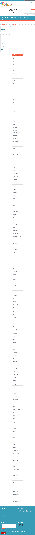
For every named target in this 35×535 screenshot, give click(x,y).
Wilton (13, 476)
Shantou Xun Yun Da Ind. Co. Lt (17, 409)
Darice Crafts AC (15, 189)
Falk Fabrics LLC (15, 221)
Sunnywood (14, 425)
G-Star (13, 246)
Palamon (14, 349)
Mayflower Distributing (15, 326)
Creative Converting (3, 40)
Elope (13, 217)
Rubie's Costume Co (15, 399)
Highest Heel (14, 279)
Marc (13, 323)
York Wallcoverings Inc (16, 494)
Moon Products (15, 333)
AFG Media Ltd (15, 79)
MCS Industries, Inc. (15, 327)
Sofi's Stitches (14, 416)
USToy (13, 472)
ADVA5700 (14, 74)
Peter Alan (14, 358)
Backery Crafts (14, 99)
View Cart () (32, 0)
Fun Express (14, 240)
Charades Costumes (15, 154)
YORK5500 (14, 497)
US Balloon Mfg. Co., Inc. (16, 469)
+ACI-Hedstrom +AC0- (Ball (16, 58)
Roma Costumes (15, 390)
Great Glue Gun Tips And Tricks (23, 510)
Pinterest (19, 525)
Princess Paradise (15, 368)
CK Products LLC (15, 161)
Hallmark (2, 49)
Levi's (13, 308)
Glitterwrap (14, 256)
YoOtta (13, 488)
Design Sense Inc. (15, 199)
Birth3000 (14, 124)
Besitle (13, 117)
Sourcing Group (15, 421)
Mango (13, 320)
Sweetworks (14, 431)
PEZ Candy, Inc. (15, 361)
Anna (13, 92)
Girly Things (14, 255)
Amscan (14, 86)
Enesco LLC (14, 220)
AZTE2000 (14, 95)
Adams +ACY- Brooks (15, 71)
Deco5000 (14, 195)
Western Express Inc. (15, 475)
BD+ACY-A (14, 105)
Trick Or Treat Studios (15, 450)
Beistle (13, 108)
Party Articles (20, 508)
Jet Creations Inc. (15, 295)
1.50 (13, 61)
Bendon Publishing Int (15, 111)
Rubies (13, 400)
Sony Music (14, 419)
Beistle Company (3, 46)
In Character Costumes (16, 283)
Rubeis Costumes (15, 396)
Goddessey (14, 259)
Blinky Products (15, 135)
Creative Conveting (15, 177)
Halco (13, 268)
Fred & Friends (14, 237)
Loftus (13, 311)
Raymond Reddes (15, 386)
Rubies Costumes (3, 38)
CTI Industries (14, 183)
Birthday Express (3, 35)
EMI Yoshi (14, 218)
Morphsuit (14, 336)
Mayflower (14, 324)
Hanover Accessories (15, 271)
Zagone (14, 498)
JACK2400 (14, 288)
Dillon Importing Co (15, 201)
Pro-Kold (14, 371)
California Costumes (15, 147)
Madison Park (14, 317)
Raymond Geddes (15, 383)
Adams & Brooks (15, 70)
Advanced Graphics (15, 76)
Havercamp (14, 274)
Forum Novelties (15, 230)
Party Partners (14, 355)
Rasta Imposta (14, 380)
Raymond (14, 381)
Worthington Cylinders (15, 478)
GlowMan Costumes (15, 258)
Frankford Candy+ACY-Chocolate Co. (17, 236)
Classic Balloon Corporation (16, 163)
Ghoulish (14, 252)
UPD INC (14, 466)
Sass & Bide (14, 403)
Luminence (14, 314)
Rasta (13, 378)
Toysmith (14, 444)
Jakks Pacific (14, 291)
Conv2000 (14, 167)
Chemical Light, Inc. (15, 157)
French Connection (15, 239)
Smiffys (13, 412)
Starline (14, 424)
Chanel (13, 151)
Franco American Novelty (16, 233)
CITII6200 (14, 160)
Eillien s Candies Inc (15, 211)
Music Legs (14, 343)
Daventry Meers (15, 192)
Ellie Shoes (14, 215)
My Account (6, 0)
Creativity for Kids (15, 179)
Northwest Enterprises (15, 345)
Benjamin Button (15, 114)
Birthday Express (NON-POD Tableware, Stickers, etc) (16, 132)
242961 (14, 64)
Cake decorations (3, 29)
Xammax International (15, 481)
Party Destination (15, 352)
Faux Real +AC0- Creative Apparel (17, 224)
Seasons (14, 406)
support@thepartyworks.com (31, 2)
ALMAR (14, 80)
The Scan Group (15, 438)
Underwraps (14, 456)
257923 (14, 67)
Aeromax (14, 77)
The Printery (14, 437)
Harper (13, 272)
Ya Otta (14, 482)
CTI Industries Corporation (16, 185)
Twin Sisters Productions (16, 453)
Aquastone (14, 93)
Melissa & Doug (15, 329)
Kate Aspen (14, 301)
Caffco (13, 145)
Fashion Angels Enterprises (16, 223)
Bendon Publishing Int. (16, 112)
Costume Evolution (15, 173)
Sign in (9, 0)
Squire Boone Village (15, 422)
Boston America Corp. (15, 138)
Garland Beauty (15, 249)
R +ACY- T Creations (15, 374)
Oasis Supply (14, 346)
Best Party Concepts (15, 118)
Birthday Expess (15, 127)
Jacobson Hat (14, 289)
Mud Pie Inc (14, 342)
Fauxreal (14, 227)
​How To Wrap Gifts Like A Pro (23, 514)
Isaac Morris (14, 286)
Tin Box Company (15, 440)
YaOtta (13, 485)
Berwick (14, 115)
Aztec (13, 96)
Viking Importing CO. (15, 473)
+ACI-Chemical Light (15, 57)
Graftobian (14, 262)
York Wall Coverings (15, 491)
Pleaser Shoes (14, 364)
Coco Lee (14, 164)
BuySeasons (14, 144)
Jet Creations (14, 292)
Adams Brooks (14, 73)
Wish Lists (26, 0)
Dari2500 (14, 186)
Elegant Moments (15, 214)
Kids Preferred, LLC (15, 304)
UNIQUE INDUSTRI (15, 460)
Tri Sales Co (14, 447)
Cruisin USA (14, 180)
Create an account (13, 0)
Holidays (2, 26)
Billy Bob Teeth (14, 121)
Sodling (14, 415)
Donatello (14, 205)
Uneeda (14, 457)
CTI (13, 182)
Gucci (13, 265)
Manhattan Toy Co (15, 321)
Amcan (13, 83)
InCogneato (14, 285)
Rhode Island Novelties (16, 387)
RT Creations (14, 393)
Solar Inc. (14, 418)
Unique (2, 43)
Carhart (14, 148)
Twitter (22, 525)
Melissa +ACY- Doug (15, 330)
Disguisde (14, 202)
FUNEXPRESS (15, 243)
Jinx (13, 298)
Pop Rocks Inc (14, 365)
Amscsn (14, 89)
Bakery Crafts (14, 102)
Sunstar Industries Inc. (15, 428)
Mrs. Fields (14, 339)
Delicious (14, 198)
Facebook (21, 525)
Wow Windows (14, 479)
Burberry (14, 142)
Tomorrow (14, 441)
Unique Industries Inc (15, 463)
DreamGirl (14, 208)
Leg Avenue (14, 305)
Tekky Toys (14, 434)
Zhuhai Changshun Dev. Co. (16, 501)
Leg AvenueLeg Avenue (16, 307)
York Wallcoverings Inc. (16, 495)
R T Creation (14, 377)
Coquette (14, 170)
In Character (14, 282)
